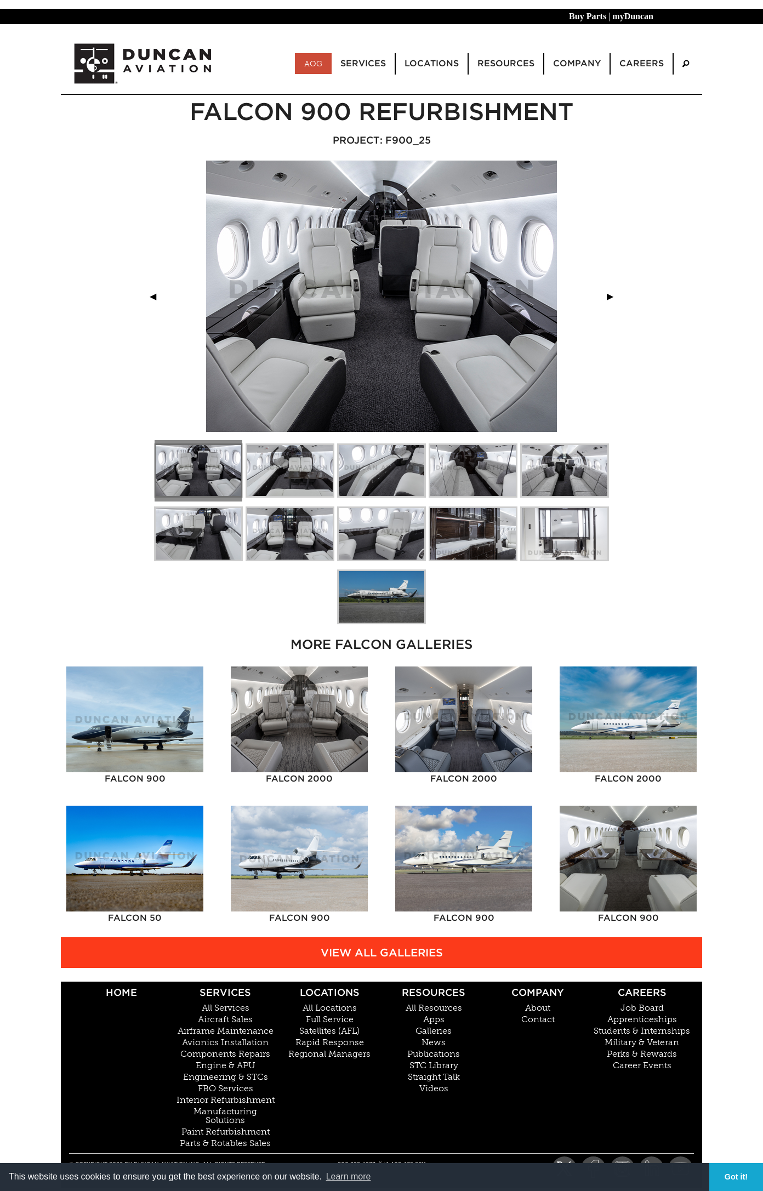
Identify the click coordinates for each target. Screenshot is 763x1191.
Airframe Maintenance (226, 1031)
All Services (225, 1008)
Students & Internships (642, 1031)
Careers (642, 992)
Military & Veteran (642, 1042)
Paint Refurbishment (225, 1131)
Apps (434, 1019)
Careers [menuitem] (641, 63)
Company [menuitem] (577, 63)
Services (225, 992)
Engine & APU (225, 1065)
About (537, 1008)
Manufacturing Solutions (225, 1116)
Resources (433, 992)
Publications (433, 1054)
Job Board (642, 1008)
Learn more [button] (348, 1176)
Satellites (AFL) (329, 1031)
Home (121, 992)
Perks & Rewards (642, 1054)
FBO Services (225, 1088)
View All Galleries (382, 952)
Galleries (433, 1031)
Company (537, 992)
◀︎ (157, 296)
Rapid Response (329, 1042)
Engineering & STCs (225, 1077)
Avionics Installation (225, 1042)
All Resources (434, 1008)
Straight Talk (434, 1077)
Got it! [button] (736, 1176)
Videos (433, 1088)
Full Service (330, 1019)
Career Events (642, 1065)
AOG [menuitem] (313, 64)
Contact (538, 1019)
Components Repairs (225, 1054)
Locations (330, 992)
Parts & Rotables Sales (225, 1143)
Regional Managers (329, 1054)
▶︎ (614, 296)
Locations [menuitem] (432, 63)
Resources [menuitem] (505, 63)
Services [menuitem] (363, 63)
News (434, 1042)
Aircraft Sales (225, 1019)
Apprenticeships (642, 1019)
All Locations (330, 1008)
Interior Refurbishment (225, 1100)
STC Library (433, 1065)
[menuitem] (686, 64)
